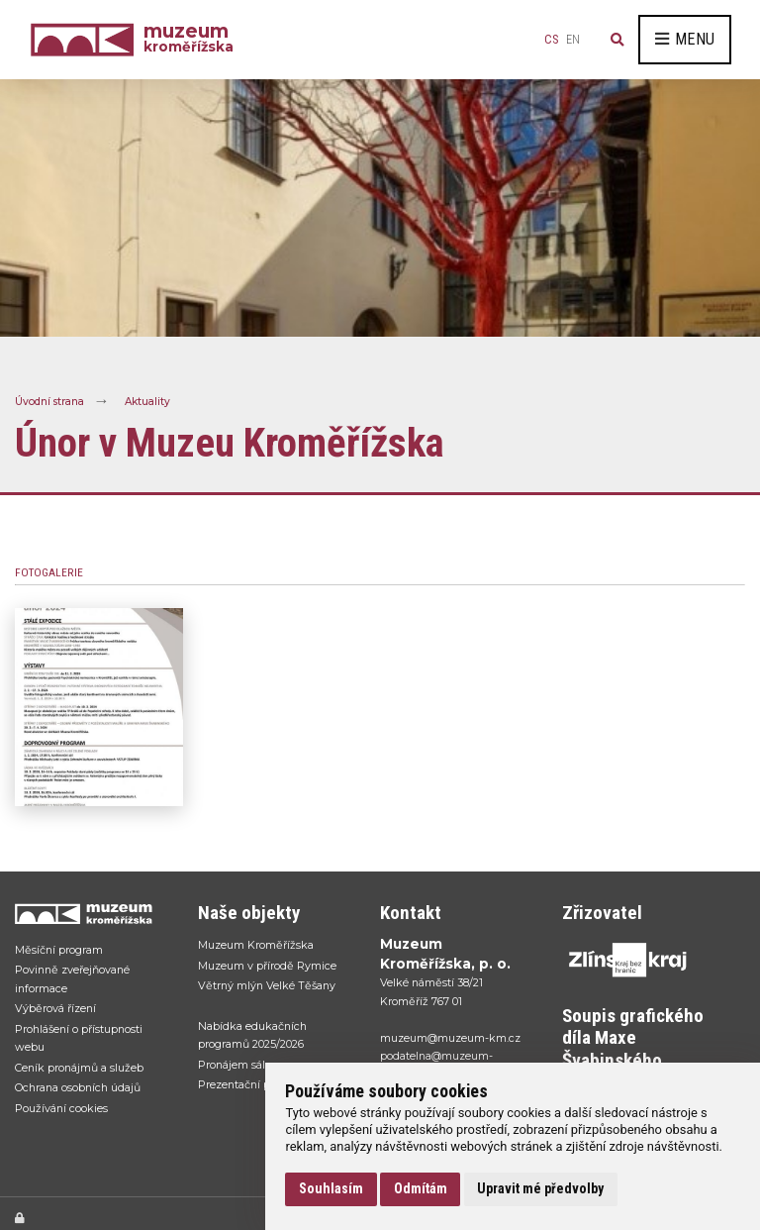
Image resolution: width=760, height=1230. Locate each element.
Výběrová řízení (55, 1008)
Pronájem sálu (235, 1065)
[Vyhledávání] (617, 40)
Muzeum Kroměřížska (256, 945)
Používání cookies (61, 1108)
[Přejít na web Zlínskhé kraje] (633, 959)
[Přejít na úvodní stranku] (86, 913)
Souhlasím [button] (331, 1188)
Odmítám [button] (420, 1188)
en (573, 40)
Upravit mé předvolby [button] (540, 1188)
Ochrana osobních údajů (78, 1087)
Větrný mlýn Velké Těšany (266, 985)
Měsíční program (59, 950)
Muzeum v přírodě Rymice (267, 966)
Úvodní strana (49, 400)
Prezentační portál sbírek (263, 1084)
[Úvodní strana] (87, 39)
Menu (684, 39)
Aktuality (147, 400)
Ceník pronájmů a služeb (79, 1068)
